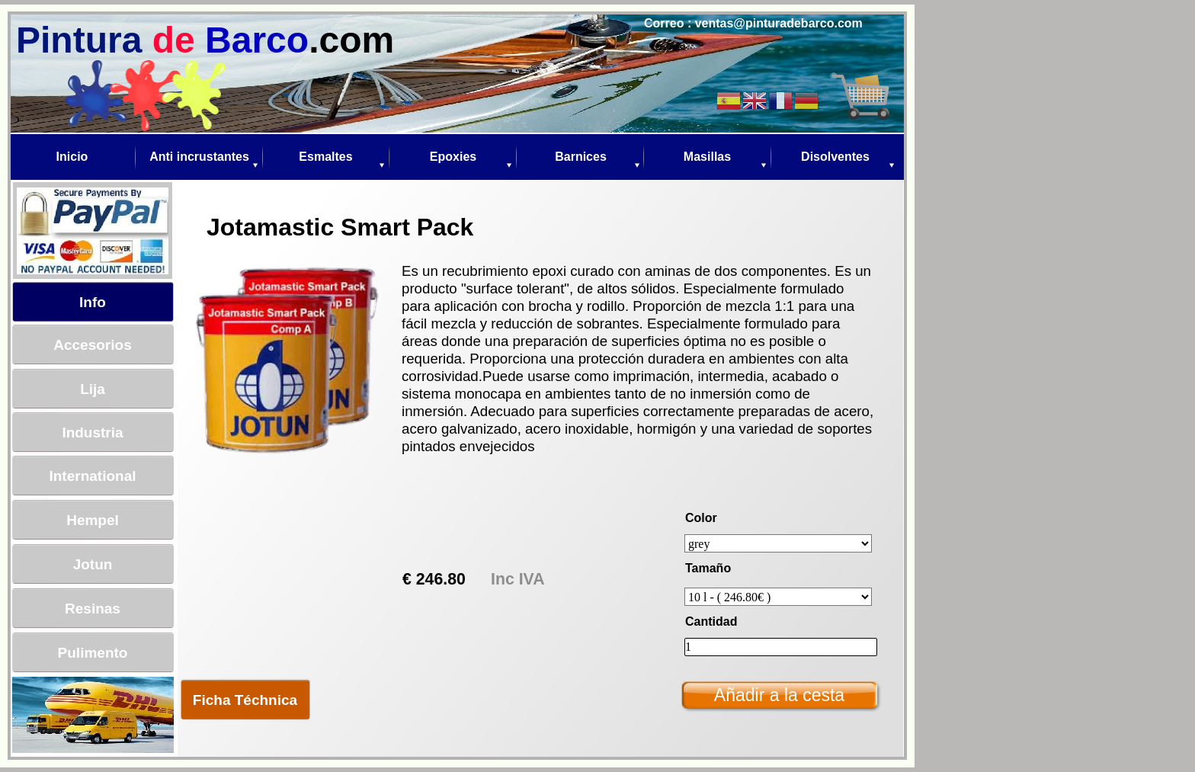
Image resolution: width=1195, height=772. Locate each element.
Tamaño (708, 568)
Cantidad (711, 621)
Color (701, 517)
